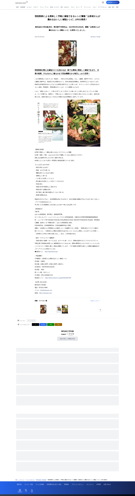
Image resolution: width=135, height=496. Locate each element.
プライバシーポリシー (78, 484)
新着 (17, 7)
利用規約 (66, 484)
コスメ (94, 7)
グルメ (72, 7)
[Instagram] (20, 491)
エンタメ (29, 7)
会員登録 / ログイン (112, 2)
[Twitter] (26, 491)
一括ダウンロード (95, 300)
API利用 (98, 484)
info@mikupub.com (46, 290)
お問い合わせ (107, 484)
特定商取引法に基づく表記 (54, 484)
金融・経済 (111, 7)
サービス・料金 (28, 484)
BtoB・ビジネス (54, 7)
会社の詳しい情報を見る (67, 338)
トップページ (19, 479)
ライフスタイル (102, 7)
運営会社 (19, 484)
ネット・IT (79, 7)
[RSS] (32, 491)
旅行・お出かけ (65, 7)
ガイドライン (90, 484)
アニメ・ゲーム (44, 7)
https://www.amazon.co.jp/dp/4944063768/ (58, 278)
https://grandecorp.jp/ (51, 251)
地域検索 (22, 7)
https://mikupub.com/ (45, 293)
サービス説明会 (40, 484)
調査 (117, 7)
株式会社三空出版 (95, 36)
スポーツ (35, 7)
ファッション (87, 7)
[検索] (103, 2)
